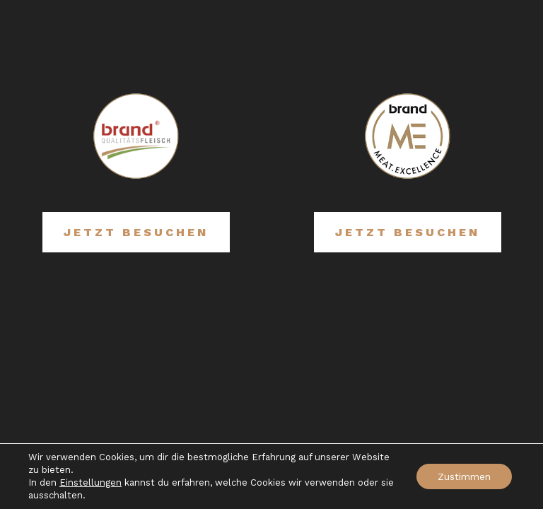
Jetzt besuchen (136, 232)
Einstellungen (90, 482)
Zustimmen (464, 476)
